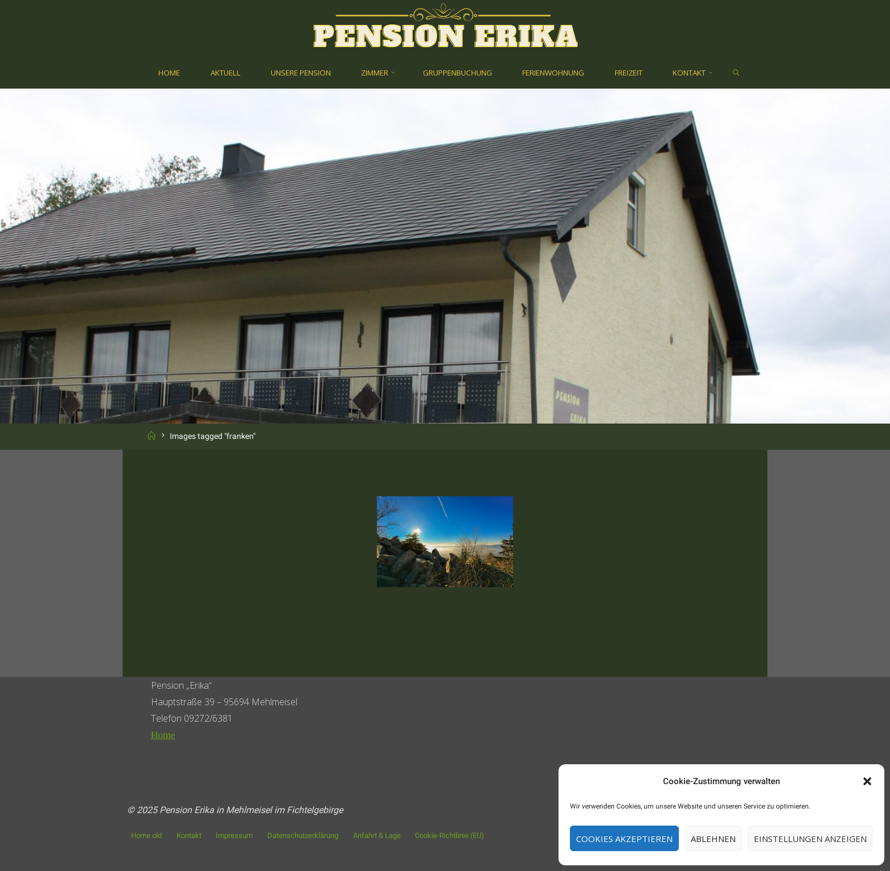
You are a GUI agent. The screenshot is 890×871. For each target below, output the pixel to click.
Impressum (234, 835)
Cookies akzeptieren (624, 838)
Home (163, 734)
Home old (146, 835)
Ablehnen (713, 838)
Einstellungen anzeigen (810, 838)
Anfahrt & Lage (377, 835)
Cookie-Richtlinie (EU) (449, 835)
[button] (867, 781)
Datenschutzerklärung (302, 835)
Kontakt (189, 835)
